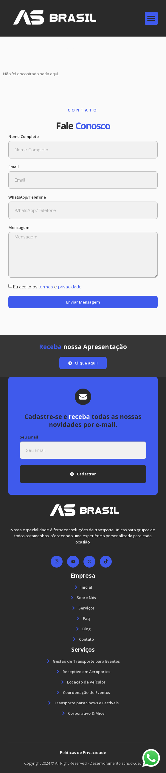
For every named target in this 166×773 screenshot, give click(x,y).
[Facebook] (57, 562)
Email (13, 166)
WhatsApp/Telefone (27, 197)
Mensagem (18, 227)
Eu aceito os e (48, 286)
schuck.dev (132, 763)
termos (46, 286)
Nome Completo (23, 136)
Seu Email (29, 437)
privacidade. (70, 286)
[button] (151, 18)
